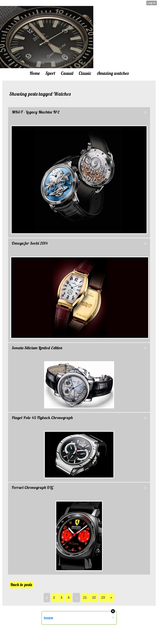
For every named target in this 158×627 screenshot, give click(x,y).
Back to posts (21, 584)
